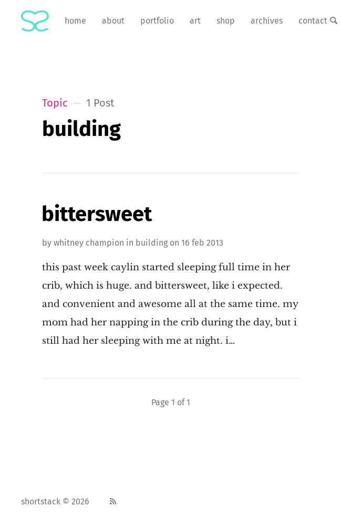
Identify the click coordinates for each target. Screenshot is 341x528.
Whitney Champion (89, 243)
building (152, 243)
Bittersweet (97, 214)
